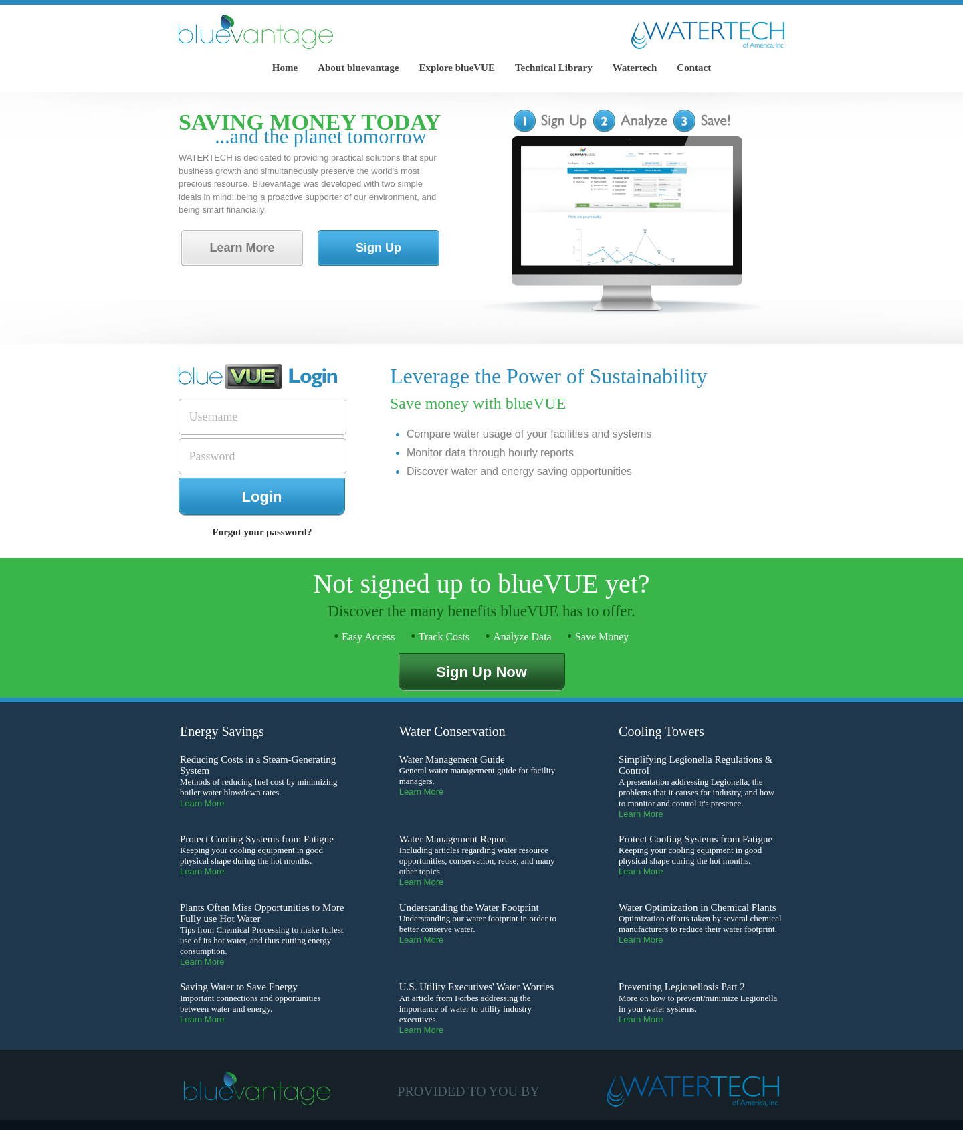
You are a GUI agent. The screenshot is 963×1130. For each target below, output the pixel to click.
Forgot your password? (262, 532)
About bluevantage (358, 67)
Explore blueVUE (457, 67)
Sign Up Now (481, 672)
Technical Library (554, 67)
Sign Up (378, 247)
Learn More (241, 247)
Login (262, 496)
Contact (694, 67)
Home (285, 67)
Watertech (635, 67)
